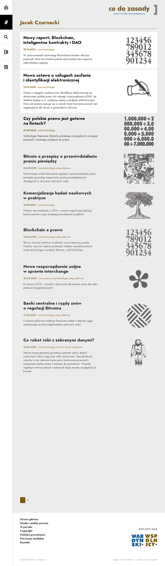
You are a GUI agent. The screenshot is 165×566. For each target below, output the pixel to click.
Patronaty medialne (32, 538)
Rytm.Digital (152, 559)
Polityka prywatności (32, 535)
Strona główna (29, 519)
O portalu (26, 527)
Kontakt (25, 542)
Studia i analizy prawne (34, 523)
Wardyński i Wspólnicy (36, 559)
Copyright (26, 531)
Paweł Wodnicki (127, 559)
